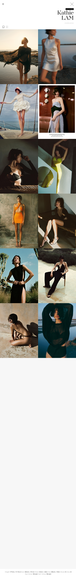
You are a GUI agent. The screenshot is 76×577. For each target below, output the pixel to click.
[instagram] (3, 4)
